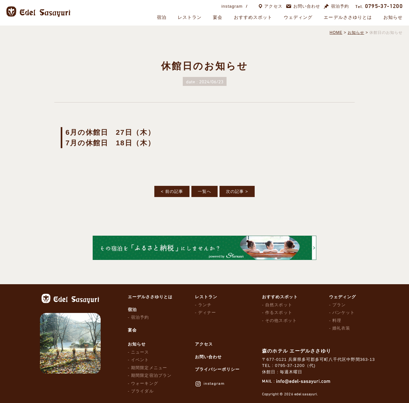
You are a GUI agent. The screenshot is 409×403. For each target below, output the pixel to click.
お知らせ (393, 17)
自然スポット (278, 304)
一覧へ (204, 191)
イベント (140, 359)
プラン (339, 304)
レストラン (190, 17)
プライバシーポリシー (217, 369)
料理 (336, 320)
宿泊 (161, 17)
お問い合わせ (306, 6)
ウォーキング (144, 383)
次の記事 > (237, 191)
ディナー (207, 312)
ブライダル (142, 391)
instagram (232, 6)
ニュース (140, 352)
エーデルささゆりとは (348, 17)
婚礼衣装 (341, 328)
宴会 (217, 17)
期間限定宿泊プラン (151, 375)
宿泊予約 (340, 6)
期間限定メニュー (149, 367)
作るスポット (278, 312)
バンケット (343, 312)
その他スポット (281, 320)
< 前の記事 (172, 191)
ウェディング (298, 17)
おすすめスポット (253, 17)
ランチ (205, 304)
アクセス (273, 6)
